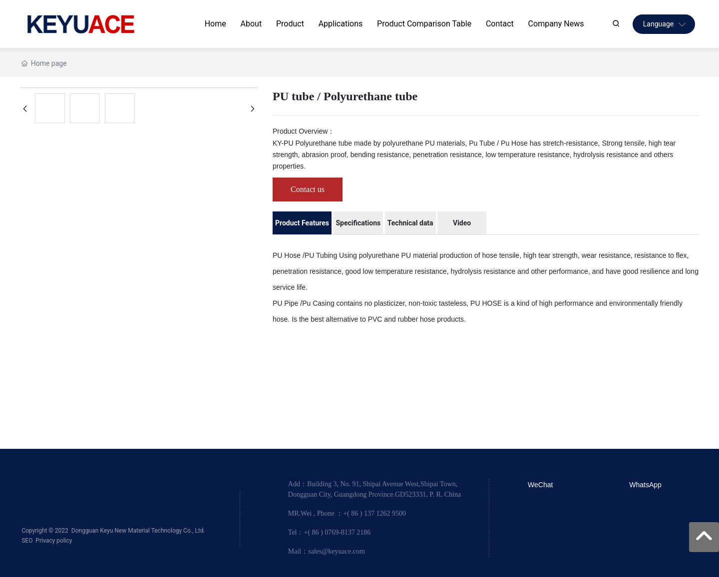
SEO (26, 540)
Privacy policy (53, 540)
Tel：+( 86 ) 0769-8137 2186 (329, 532)
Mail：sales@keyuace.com (326, 551)
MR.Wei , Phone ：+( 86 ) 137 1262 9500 (347, 513)
